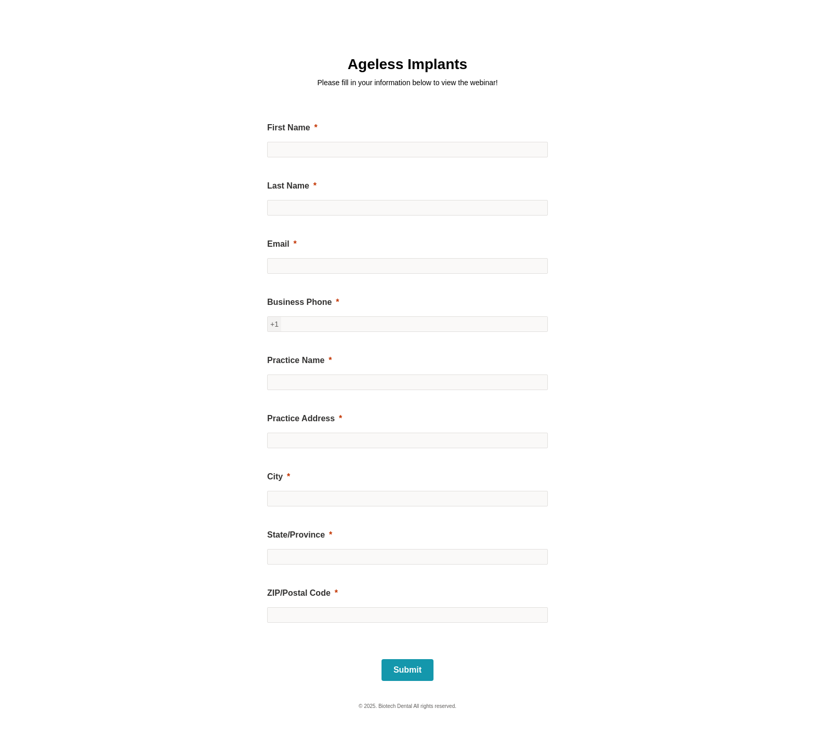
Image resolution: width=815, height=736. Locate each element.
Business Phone (299, 302)
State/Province (296, 534)
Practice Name (295, 360)
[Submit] (407, 670)
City (275, 476)
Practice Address (301, 418)
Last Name (288, 185)
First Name (288, 127)
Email (278, 243)
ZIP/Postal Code (299, 592)
